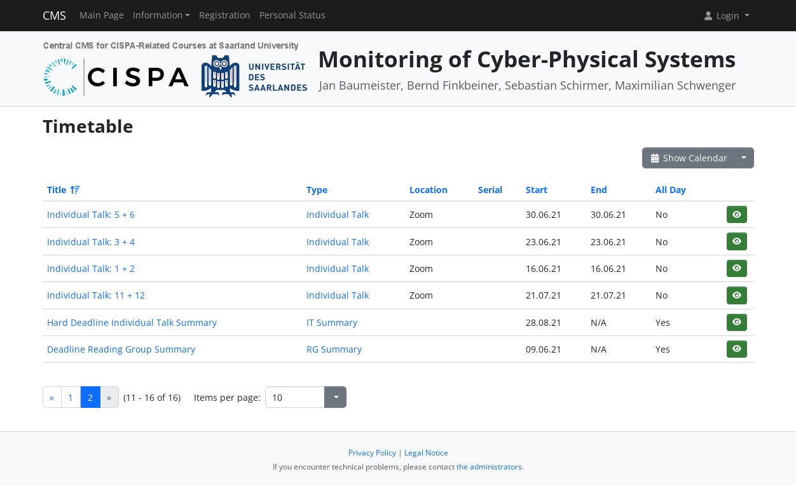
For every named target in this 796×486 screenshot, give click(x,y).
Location (428, 190)
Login (722, 16)
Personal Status (292, 15)
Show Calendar (689, 158)
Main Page (101, 15)
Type (316, 190)
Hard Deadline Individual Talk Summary (132, 322)
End (599, 190)
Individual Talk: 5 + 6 (91, 214)
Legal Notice (426, 452)
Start (536, 190)
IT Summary (331, 322)
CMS (54, 15)
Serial (490, 190)
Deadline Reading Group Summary (121, 349)
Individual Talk (337, 214)
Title (62, 189)
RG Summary (334, 349)
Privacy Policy (372, 452)
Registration (224, 15)
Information (158, 15)
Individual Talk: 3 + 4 (91, 242)
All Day (670, 190)
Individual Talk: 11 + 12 (96, 295)
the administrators (489, 466)
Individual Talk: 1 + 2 (91, 268)
